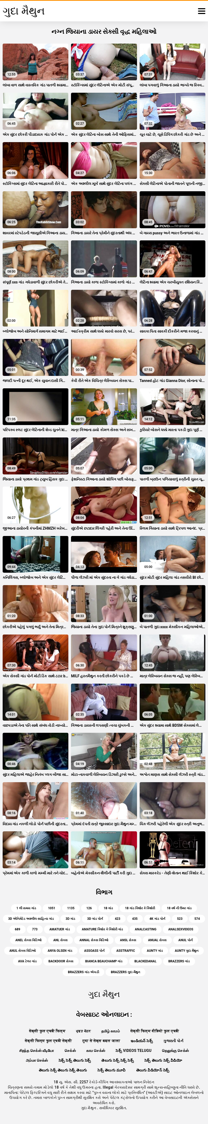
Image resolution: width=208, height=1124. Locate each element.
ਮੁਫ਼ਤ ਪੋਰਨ (83, 1031)
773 (35, 929)
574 (197, 919)
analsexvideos (180, 929)
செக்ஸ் (70, 1050)
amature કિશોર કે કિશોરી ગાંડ (102, 929)
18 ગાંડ (108, 908)
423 (117, 919)
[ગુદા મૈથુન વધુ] (201, 11)
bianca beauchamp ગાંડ (104, 961)
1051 (51, 908)
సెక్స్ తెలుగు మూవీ (111, 1070)
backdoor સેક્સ (61, 961)
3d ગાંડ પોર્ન (95, 919)
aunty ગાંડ (155, 951)
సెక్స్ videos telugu (134, 1050)
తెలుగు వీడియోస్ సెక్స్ (152, 1070)
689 (17, 929)
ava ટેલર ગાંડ (27, 961)
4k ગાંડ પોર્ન (157, 919)
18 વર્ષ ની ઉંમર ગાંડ (179, 908)
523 (180, 919)
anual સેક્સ (157, 940)
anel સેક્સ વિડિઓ (28, 940)
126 (89, 908)
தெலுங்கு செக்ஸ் (175, 1050)
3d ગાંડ (70, 919)
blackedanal (145, 961)
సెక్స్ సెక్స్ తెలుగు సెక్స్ (75, 1060)
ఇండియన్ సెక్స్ (142, 1041)
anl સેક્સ (60, 940)
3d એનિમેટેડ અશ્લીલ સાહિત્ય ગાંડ (31, 919)
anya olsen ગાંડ (60, 951)
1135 (71, 908)
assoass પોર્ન (94, 951)
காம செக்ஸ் (95, 1050)
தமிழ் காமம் (110, 1031)
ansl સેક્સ (128, 940)
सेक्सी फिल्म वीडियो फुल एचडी (154, 1031)
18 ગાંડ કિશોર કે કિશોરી (140, 908)
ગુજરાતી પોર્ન (173, 1041)
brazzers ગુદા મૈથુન (125, 972)
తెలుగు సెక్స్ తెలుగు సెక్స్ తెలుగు (63, 1070)
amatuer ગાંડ (59, 929)
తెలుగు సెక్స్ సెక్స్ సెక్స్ (117, 1060)
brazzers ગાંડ (179, 961)
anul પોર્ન (185, 940)
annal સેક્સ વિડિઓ (93, 940)
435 (135, 919)
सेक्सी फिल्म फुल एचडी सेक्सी (48, 1041)
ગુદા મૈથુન (89, 1108)
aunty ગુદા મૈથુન (186, 951)
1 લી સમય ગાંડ (26, 908)
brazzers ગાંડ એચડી (83, 972)
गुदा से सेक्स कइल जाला (101, 1041)
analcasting (146, 929)
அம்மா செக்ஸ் (37, 1060)
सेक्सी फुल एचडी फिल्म (47, 1031)
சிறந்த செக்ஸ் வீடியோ (36, 1050)
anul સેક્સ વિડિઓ (23, 951)
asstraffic (125, 951)
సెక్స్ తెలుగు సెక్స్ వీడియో (163, 1060)
